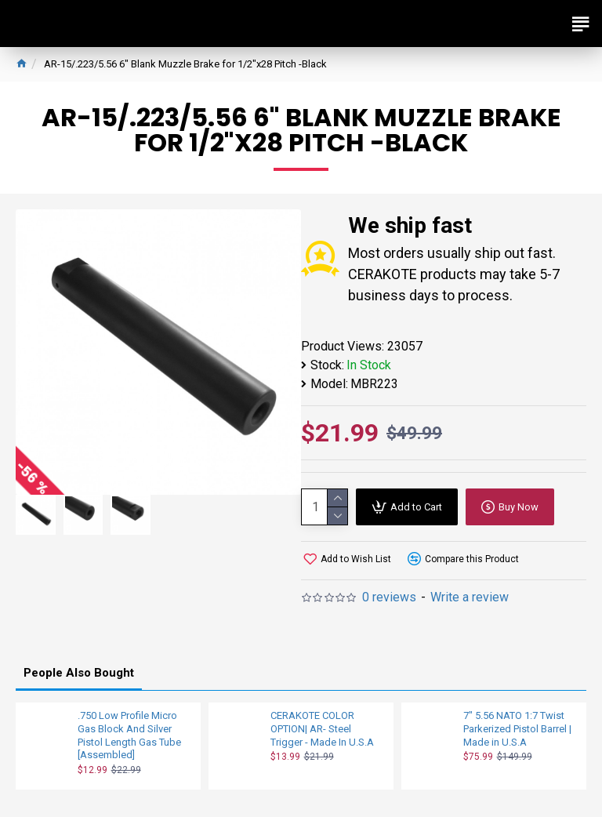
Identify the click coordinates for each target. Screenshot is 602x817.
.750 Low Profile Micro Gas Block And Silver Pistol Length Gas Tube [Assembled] (129, 735)
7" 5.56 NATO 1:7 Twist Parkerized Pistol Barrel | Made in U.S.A (517, 729)
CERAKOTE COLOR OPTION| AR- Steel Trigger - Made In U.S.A (322, 729)
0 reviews (389, 597)
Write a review (469, 597)
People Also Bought (79, 673)
